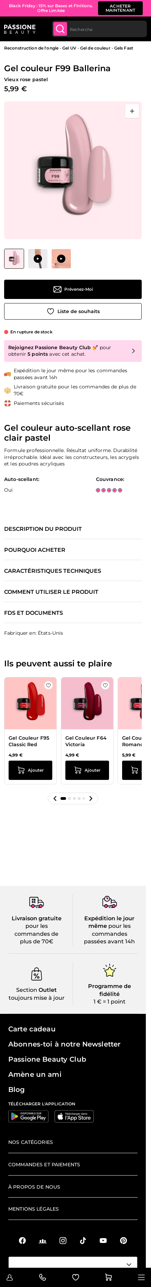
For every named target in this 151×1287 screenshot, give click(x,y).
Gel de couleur (95, 48)
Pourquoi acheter (34, 550)
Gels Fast (123, 48)
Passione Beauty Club (47, 1059)
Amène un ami (35, 1074)
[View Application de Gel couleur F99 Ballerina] (37, 259)
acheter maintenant (120, 8)
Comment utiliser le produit (51, 592)
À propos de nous (34, 1187)
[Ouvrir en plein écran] (132, 111)
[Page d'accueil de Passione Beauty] (19, 29)
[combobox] (99, 29)
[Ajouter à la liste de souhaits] (73, 311)
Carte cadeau (32, 1029)
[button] (55, 798)
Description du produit (43, 529)
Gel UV (69, 48)
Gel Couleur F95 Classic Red (29, 741)
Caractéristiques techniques (52, 571)
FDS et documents (33, 613)
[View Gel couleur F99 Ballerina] (14, 259)
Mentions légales (33, 1209)
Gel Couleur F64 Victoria (86, 741)
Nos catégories (30, 1142)
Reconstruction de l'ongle (31, 48)
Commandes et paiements (44, 1164)
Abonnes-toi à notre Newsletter (64, 1044)
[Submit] (60, 29)
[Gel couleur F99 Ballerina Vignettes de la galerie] (37, 259)
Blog (16, 1089)
